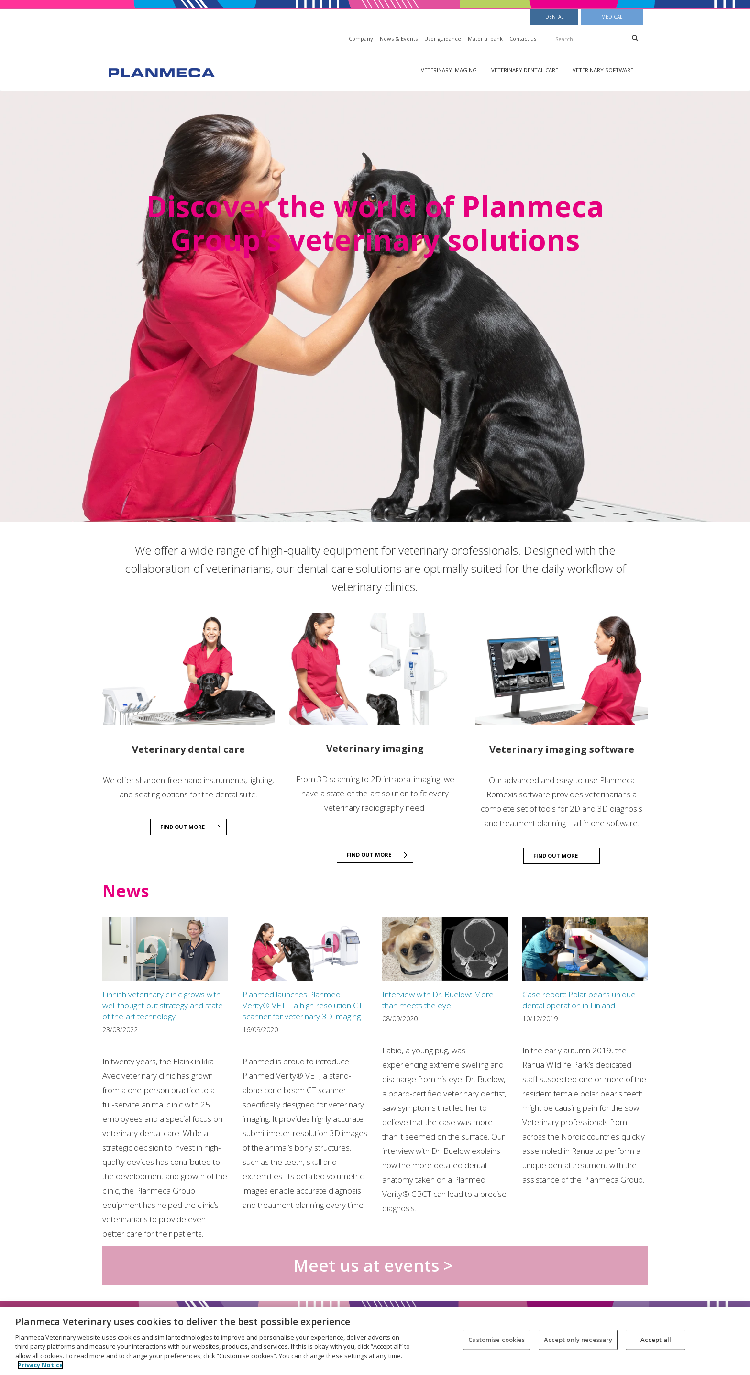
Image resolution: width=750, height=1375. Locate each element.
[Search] (635, 38)
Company (361, 38)
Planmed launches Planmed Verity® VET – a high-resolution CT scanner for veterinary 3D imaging (303, 1005)
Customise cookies (496, 1339)
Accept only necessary (578, 1339)
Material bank (485, 38)
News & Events (399, 38)
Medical (611, 16)
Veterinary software (603, 70)
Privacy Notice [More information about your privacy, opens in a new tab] (40, 1365)
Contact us (522, 38)
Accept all (655, 1339)
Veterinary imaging (449, 70)
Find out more (182, 826)
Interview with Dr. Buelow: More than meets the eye (438, 1000)
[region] (375, 1341)
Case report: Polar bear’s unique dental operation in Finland (579, 1000)
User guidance (442, 38)
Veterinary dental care (524, 70)
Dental (554, 16)
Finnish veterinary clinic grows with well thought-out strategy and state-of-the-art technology (163, 1005)
